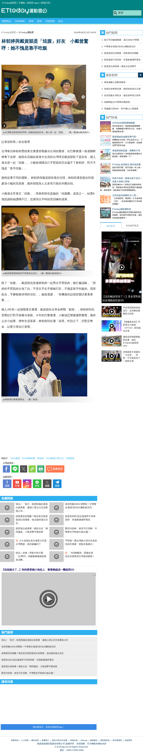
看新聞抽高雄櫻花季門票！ (113, 134)
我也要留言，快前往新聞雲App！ (48, 727)
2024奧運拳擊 (28, 458)
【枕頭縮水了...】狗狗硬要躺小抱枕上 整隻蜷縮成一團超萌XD (38, 569)
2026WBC (20, 21)
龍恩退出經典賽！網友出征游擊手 (120, 66)
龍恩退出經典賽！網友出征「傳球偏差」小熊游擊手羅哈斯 (29, 666)
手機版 (22, 3)
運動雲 (26, 11)
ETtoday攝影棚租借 (109, 194)
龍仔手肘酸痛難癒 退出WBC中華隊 (121, 40)
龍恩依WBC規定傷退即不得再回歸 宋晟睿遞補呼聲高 (27, 660)
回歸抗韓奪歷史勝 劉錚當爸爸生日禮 (122, 89)
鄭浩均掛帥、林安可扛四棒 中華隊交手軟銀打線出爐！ (28, 673)
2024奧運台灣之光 (54, 458)
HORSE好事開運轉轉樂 (111, 123)
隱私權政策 (105, 740)
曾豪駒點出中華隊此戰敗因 (117, 102)
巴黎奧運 (70, 458)
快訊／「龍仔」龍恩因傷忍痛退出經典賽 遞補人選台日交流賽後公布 (32, 507)
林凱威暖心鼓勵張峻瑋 (115, 82)
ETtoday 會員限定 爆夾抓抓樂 (114, 156)
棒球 (31, 21)
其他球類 (50, 21)
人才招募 (25, 740)
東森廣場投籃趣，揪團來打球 (114, 145)
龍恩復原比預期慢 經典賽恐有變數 (121, 53)
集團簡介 (45, 740)
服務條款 (94, 740)
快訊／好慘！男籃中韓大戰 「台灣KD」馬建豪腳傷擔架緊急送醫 (31, 556)
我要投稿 (14, 740)
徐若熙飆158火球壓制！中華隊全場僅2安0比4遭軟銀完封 (28, 646)
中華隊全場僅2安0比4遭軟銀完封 (120, 46)
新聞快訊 (6, 21)
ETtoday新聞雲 (9, 3)
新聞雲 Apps (33, 3)
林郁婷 (40, 458)
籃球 (39, 21)
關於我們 (35, 740)
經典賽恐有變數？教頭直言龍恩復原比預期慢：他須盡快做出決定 (32, 519)
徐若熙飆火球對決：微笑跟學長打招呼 (122, 95)
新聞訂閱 (45, 3)
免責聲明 (128, 740)
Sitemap (84, 740)
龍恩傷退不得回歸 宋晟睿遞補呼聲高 (122, 59)
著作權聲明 (117, 740)
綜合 (60, 21)
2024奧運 (15, 458)
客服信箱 (74, 740)
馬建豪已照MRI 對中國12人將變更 (121, 108)
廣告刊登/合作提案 (59, 740)
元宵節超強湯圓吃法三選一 (113, 184)
